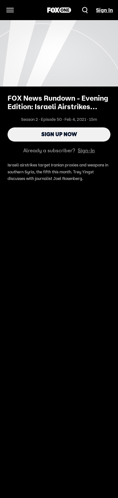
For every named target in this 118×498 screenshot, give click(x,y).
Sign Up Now (59, 134)
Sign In (104, 10)
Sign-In (86, 150)
